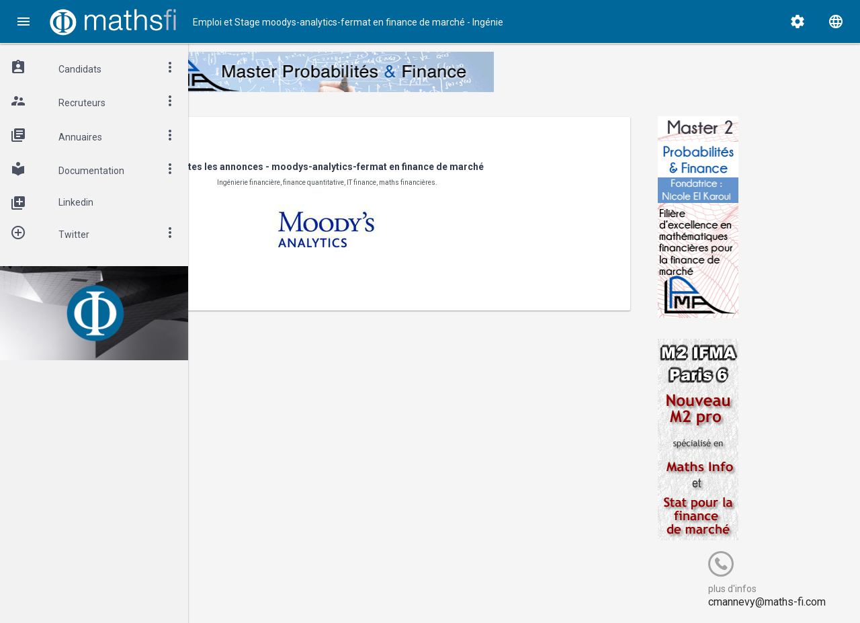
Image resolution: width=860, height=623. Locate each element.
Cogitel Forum (320, 587)
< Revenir (250, 136)
